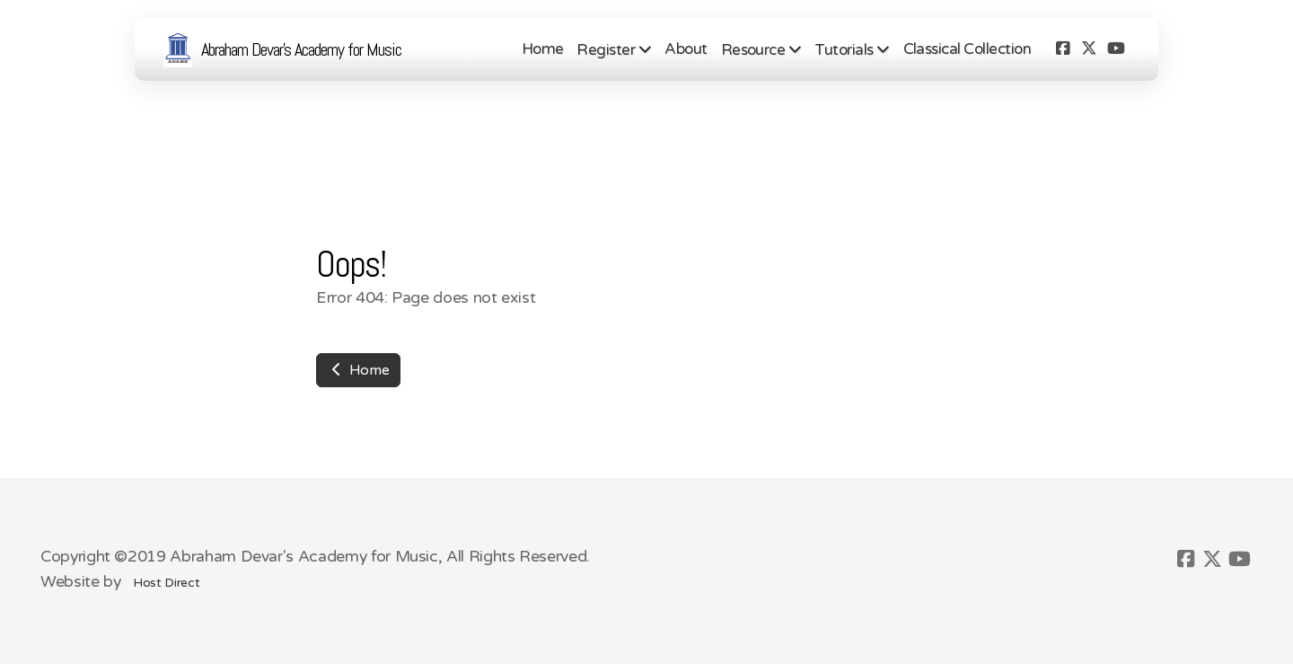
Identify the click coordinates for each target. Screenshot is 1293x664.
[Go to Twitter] (1089, 49)
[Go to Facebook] (1062, 49)
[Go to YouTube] (1116, 49)
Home (358, 370)
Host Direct (166, 582)
